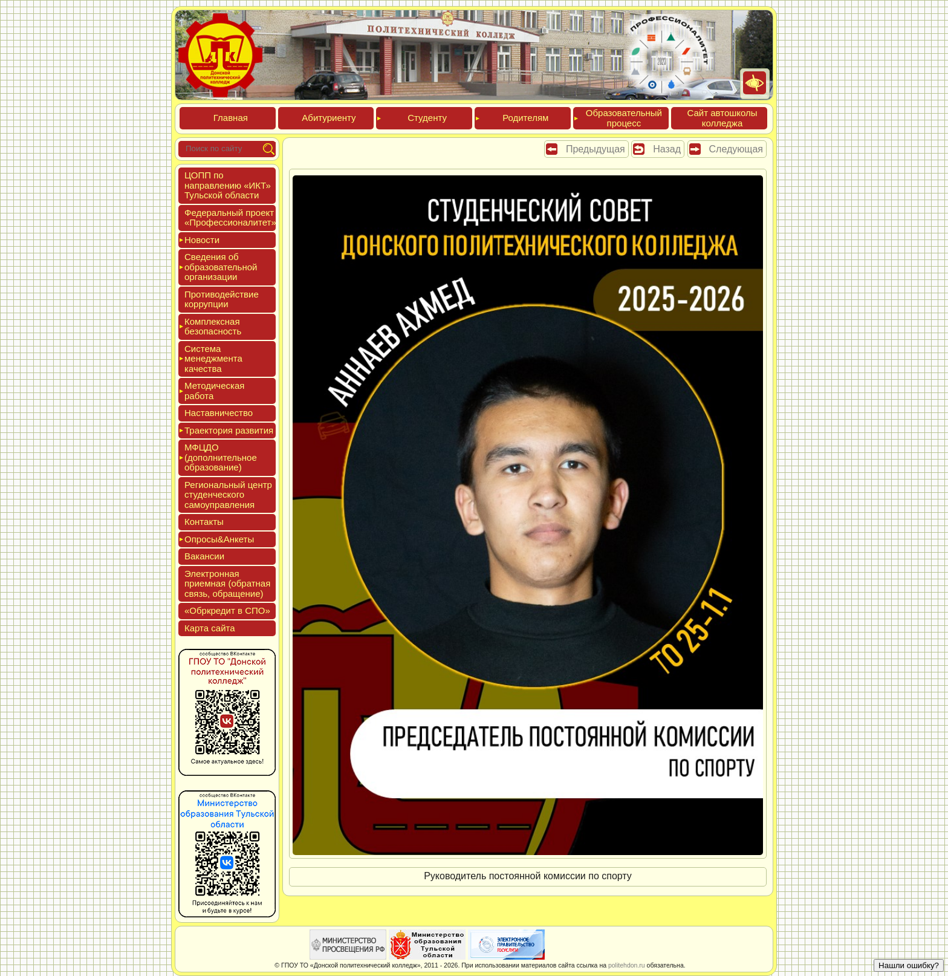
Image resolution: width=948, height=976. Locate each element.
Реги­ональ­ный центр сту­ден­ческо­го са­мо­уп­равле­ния (228, 495)
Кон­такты (204, 521)
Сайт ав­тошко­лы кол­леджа (722, 118)
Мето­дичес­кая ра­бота (214, 390)
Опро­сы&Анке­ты (219, 539)
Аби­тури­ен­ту (329, 117)
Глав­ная (230, 117)
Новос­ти (201, 240)
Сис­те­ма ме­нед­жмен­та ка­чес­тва (213, 358)
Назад (667, 149)
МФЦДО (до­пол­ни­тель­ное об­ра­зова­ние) (220, 457)
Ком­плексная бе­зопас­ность (212, 326)
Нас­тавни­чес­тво (218, 413)
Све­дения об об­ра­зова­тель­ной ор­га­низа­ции (220, 267)
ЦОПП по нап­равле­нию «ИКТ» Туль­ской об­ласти (227, 185)
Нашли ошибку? (908, 965)
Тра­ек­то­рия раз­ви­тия (228, 430)
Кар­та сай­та (209, 628)
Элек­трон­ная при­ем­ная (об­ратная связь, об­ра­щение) (227, 583)
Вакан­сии (204, 556)
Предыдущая (595, 149)
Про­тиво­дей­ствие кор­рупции (221, 299)
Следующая (736, 149)
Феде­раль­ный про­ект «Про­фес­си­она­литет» (230, 217)
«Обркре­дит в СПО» (227, 610)
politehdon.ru (626, 965)
